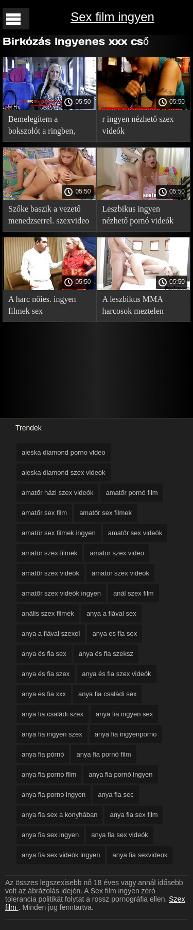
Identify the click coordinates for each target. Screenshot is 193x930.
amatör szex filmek (49, 553)
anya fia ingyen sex (124, 714)
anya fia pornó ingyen (120, 774)
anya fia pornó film (103, 754)
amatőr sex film (44, 513)
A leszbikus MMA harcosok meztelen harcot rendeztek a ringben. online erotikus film (141, 307)
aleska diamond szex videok (64, 472)
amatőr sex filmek (105, 513)
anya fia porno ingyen (53, 794)
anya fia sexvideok (139, 855)
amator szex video (117, 553)
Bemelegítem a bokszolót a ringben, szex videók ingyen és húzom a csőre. (44, 127)
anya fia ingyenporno (126, 734)
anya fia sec (115, 794)
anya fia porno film (49, 774)
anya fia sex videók (119, 835)
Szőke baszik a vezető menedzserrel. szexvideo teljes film (48, 216)
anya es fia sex (114, 633)
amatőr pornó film (131, 492)
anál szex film (133, 593)
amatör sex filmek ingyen (59, 533)
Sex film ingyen (112, 17)
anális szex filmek (48, 613)
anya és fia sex (44, 654)
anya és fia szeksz (106, 654)
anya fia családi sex (107, 694)
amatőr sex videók (135, 533)
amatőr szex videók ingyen (61, 593)
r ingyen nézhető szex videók (138, 125)
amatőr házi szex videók (57, 492)
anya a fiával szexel (51, 633)
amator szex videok (120, 573)
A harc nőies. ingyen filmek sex (42, 305)
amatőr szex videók (50, 573)
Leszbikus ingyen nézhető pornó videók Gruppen (138, 216)
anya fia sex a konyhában (59, 815)
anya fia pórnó (43, 754)
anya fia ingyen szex (52, 734)
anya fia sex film (133, 815)
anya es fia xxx (44, 694)
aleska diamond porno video (64, 452)
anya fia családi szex (52, 714)
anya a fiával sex (111, 613)
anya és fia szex (45, 674)
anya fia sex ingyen (50, 835)
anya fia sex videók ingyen (61, 855)
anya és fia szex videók (116, 674)
